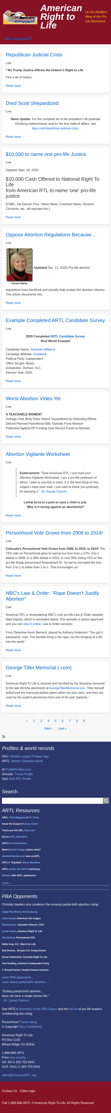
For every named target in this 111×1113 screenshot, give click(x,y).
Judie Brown (9, 918)
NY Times (34, 817)
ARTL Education (18, 836)
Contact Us (9, 1091)
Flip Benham (9, 924)
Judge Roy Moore (11, 911)
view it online (32, 624)
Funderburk (34, 1026)
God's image (18, 849)
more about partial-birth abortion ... (25, 982)
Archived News (18, 843)
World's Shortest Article (27, 761)
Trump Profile (24, 774)
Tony (22, 1026)
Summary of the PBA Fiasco (38, 1009)
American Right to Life (61, 16)
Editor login (27, 1091)
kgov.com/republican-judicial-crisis (55, 128)
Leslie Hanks (9, 931)
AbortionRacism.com (13, 856)
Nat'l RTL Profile (20, 778)
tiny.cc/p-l (29, 830)
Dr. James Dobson (16, 1000)
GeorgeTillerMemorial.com (67, 688)
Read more (13, 85)
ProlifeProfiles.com (18, 769)
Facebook (40, 354)
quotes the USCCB (19, 869)
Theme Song (28, 1022)
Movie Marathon (31, 862)
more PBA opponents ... (18, 977)
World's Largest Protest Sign (29, 756)
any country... (19, 1057)
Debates (6, 875)
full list (73, 1009)
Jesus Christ (31, 824)
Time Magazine (17, 817)
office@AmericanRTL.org (19, 1075)
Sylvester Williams (42, 349)
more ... (7, 883)
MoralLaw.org (29, 911)
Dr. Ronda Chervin (54, 491)
